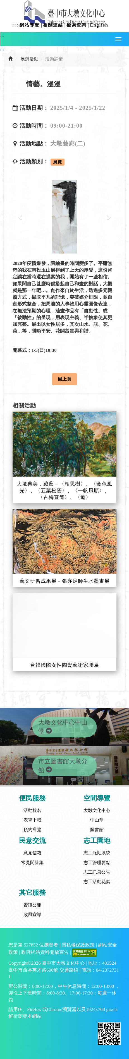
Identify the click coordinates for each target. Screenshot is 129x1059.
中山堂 (97, 819)
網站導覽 (30, 25)
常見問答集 (32, 862)
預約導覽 (32, 829)
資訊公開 (32, 905)
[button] (118, 39)
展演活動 (30, 59)
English (99, 25)
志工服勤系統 (96, 852)
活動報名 (32, 810)
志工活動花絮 (96, 881)
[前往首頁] (10, 59)
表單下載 (32, 819)
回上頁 (64, 379)
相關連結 (53, 25)
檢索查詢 (76, 25)
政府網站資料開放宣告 (45, 952)
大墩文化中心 (96, 810)
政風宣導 (32, 914)
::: (15, 25)
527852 (31, 945)
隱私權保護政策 (78, 945)
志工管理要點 (96, 862)
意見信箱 (32, 852)
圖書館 (97, 829)
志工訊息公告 (96, 872)
